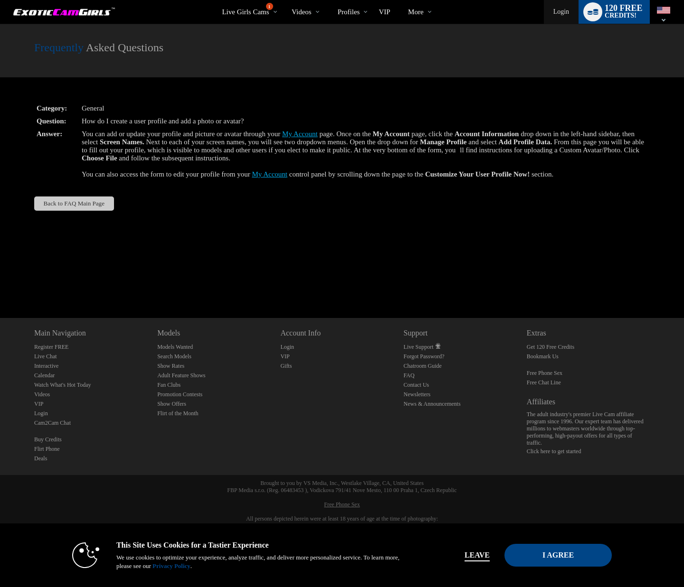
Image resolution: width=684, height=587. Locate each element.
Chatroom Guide (423, 366)
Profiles (349, 12)
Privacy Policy (169, 565)
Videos (302, 12)
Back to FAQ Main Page (74, 203)
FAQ (409, 375)
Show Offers (171, 404)
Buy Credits (48, 439)
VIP (384, 12)
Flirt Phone (47, 449)
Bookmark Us (543, 356)
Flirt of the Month (177, 413)
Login (561, 11)
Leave (474, 555)
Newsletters (417, 394)
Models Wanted (175, 347)
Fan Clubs (168, 385)
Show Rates (170, 366)
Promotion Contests (179, 394)
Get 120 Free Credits (550, 347)
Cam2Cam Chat (52, 422)
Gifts (286, 366)
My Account (300, 134)
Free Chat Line (544, 382)
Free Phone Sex (544, 373)
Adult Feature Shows (181, 375)
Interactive (46, 366)
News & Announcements (432, 404)
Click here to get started (554, 451)
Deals (40, 458)
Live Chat (45, 356)
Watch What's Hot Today (62, 385)
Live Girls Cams (247, 9)
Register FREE (51, 347)
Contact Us (416, 385)
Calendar (44, 375)
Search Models (174, 356)
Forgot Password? (424, 356)
